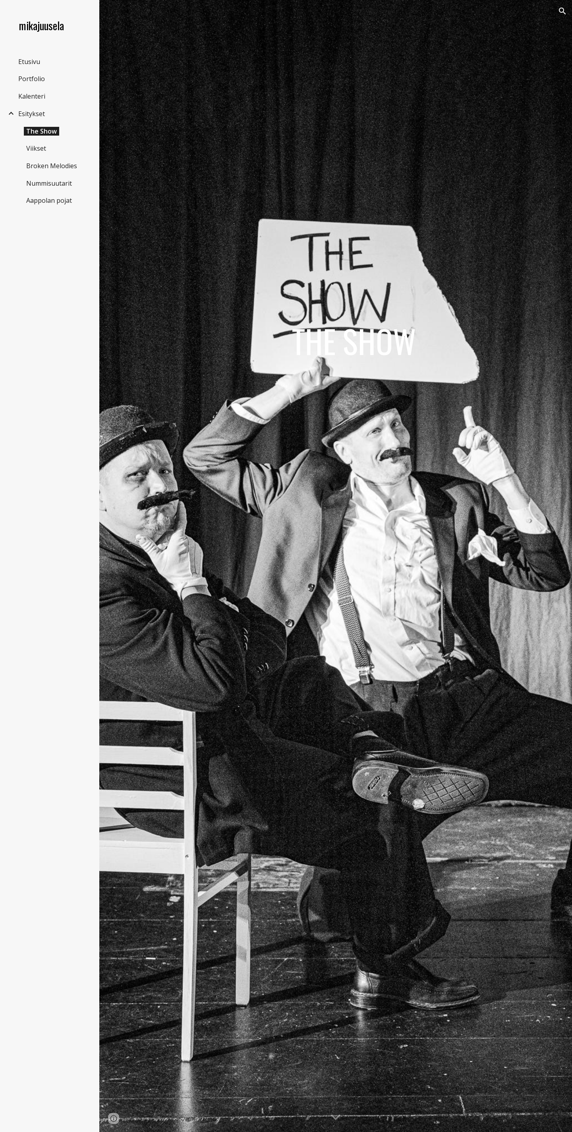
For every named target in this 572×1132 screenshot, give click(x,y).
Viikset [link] (36, 148)
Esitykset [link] (31, 113)
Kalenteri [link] (31, 96)
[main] (354, 566)
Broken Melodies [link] (51, 165)
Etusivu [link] (29, 61)
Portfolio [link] (31, 78)
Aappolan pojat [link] (49, 200)
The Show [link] (41, 131)
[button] (562, 11)
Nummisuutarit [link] (49, 183)
